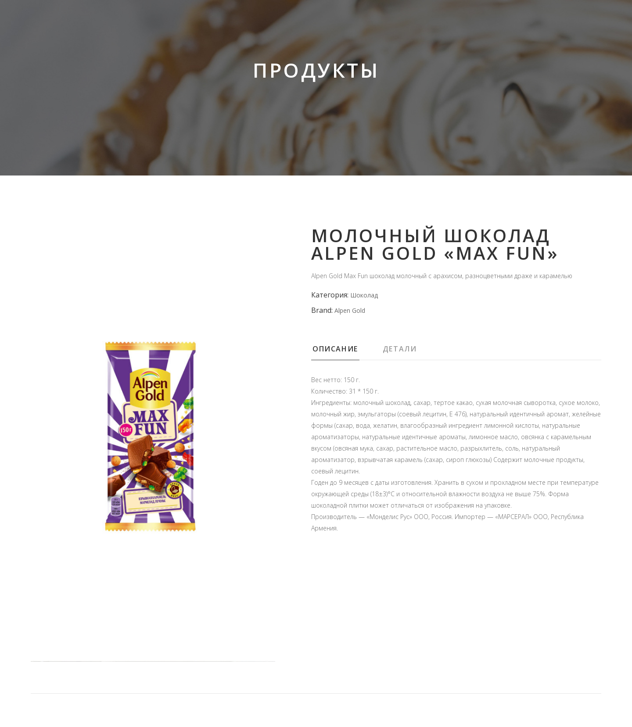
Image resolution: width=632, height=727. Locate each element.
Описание (335, 349)
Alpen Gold (349, 310)
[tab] (346, 351)
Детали (400, 349)
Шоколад (364, 295)
